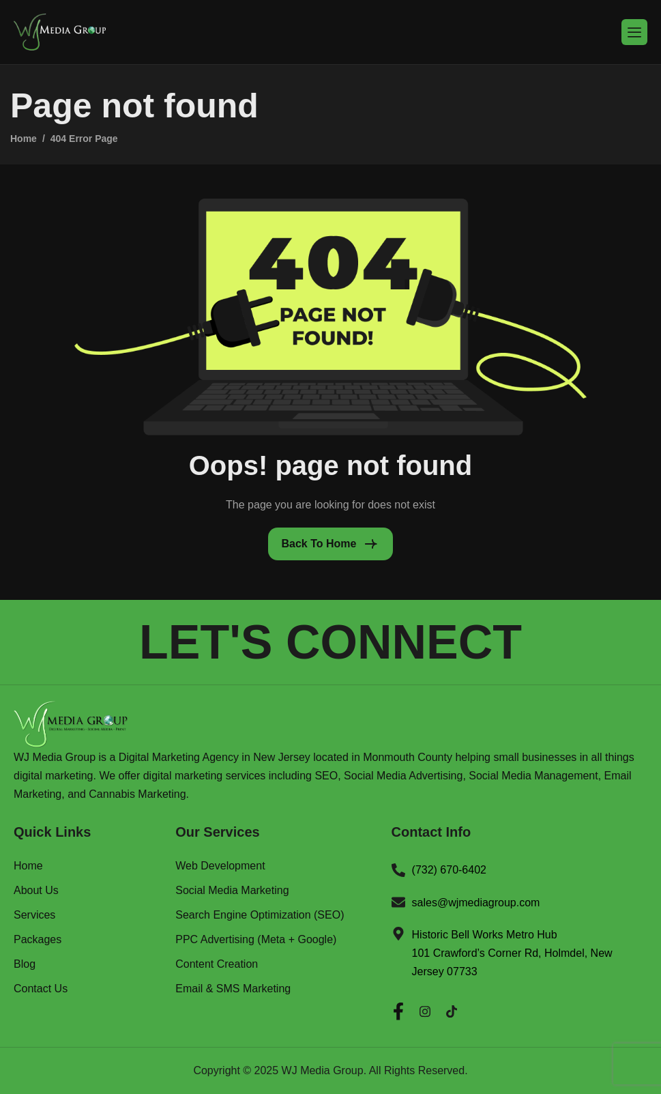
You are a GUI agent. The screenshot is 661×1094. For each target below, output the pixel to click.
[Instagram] (425, 1008)
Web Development (220, 866)
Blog (24, 964)
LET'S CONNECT (330, 642)
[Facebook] (398, 1008)
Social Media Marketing (232, 890)
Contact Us (41, 988)
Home (28, 866)
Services (34, 915)
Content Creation (216, 964)
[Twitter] (451, 1008)
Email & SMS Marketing (233, 988)
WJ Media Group (323, 1070)
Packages (37, 939)
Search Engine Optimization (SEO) (259, 915)
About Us (36, 890)
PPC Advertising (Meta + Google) (255, 939)
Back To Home (319, 543)
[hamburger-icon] (634, 32)
